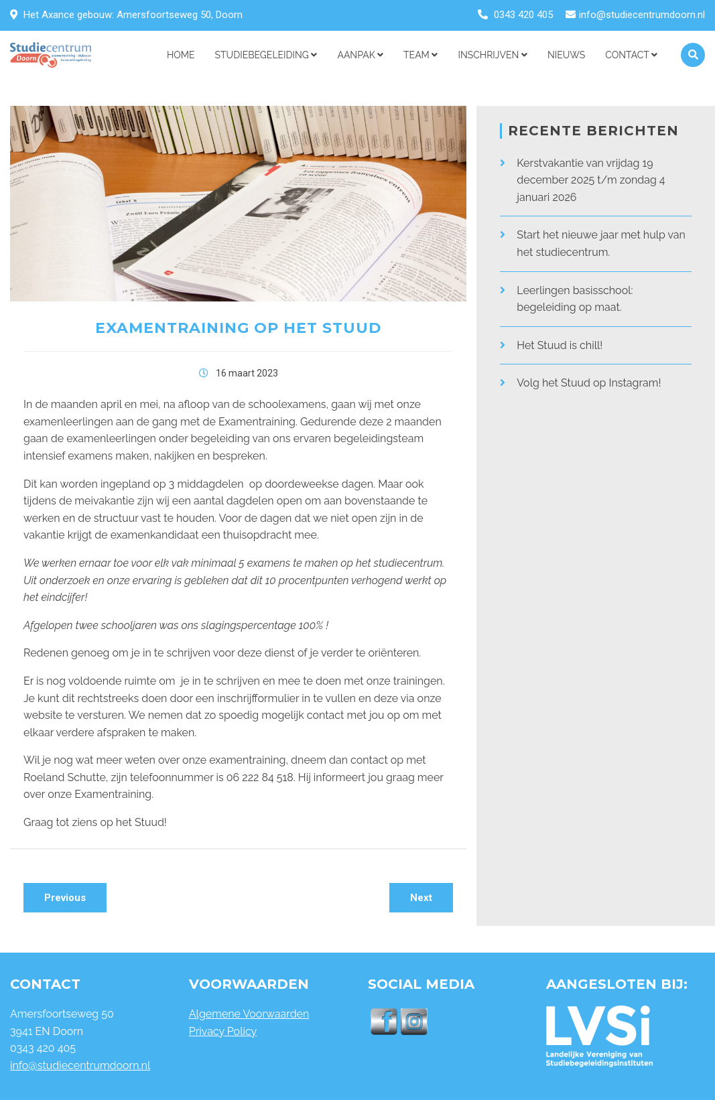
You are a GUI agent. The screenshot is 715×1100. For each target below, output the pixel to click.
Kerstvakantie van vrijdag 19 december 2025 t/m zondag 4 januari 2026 (591, 180)
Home (181, 55)
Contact (631, 55)
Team (420, 55)
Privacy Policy (223, 1031)
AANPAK (360, 55)
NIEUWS (566, 55)
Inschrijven (492, 55)
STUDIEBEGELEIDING (266, 55)
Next (421, 898)
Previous (65, 898)
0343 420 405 (523, 15)
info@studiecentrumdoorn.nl (642, 15)
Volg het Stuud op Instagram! (589, 382)
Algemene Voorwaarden (249, 1014)
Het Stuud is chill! (559, 345)
